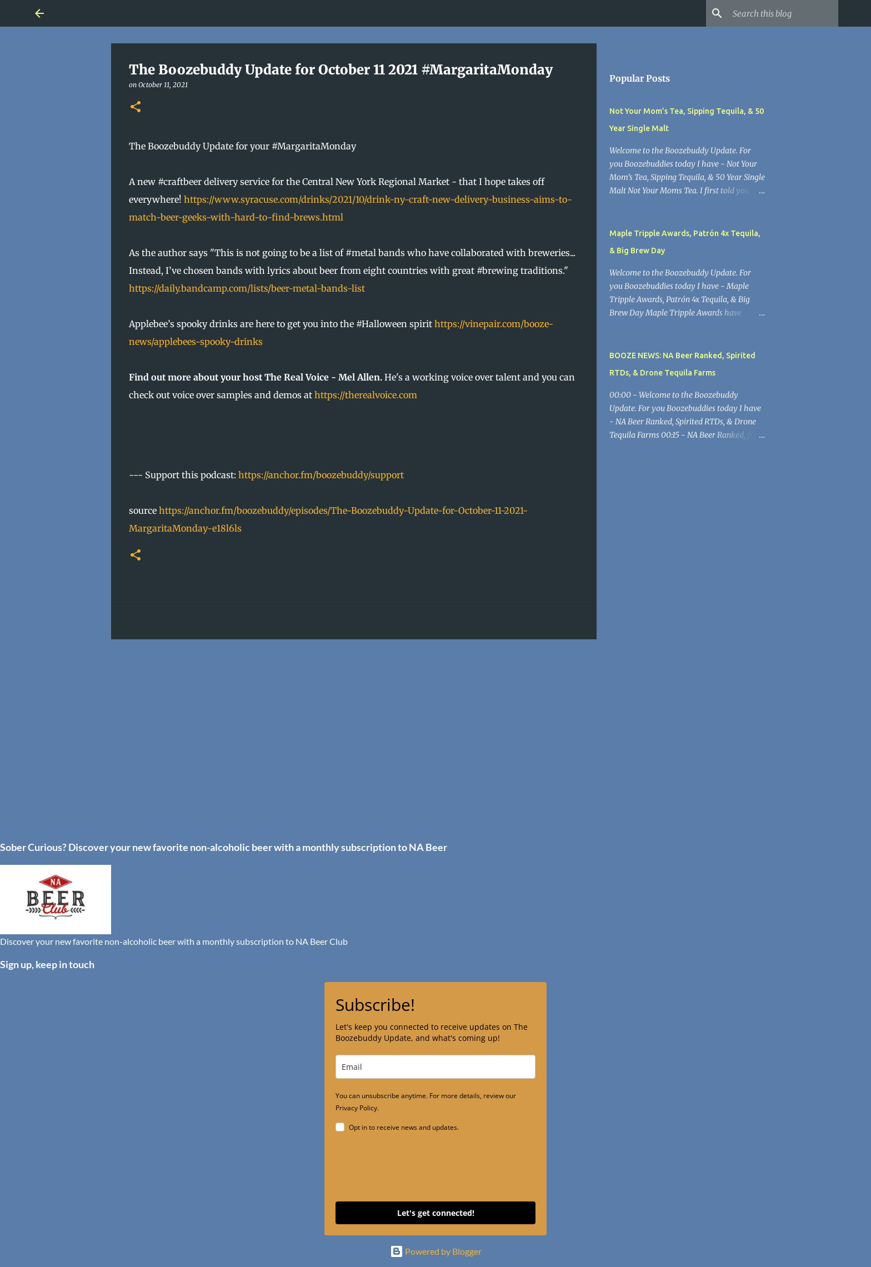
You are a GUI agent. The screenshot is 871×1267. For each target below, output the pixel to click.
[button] (135, 107)
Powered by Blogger (436, 1251)
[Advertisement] (354, 734)
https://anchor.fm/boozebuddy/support (321, 474)
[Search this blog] (780, 13)
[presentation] (420, 1168)
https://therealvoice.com (365, 394)
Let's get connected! (435, 1213)
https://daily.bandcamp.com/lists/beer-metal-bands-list (247, 288)
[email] (435, 1067)
